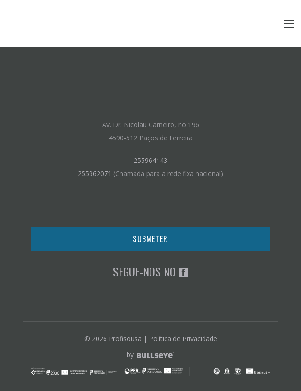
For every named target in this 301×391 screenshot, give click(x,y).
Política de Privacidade (183, 338)
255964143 (150, 160)
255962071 (95, 173)
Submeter (150, 239)
